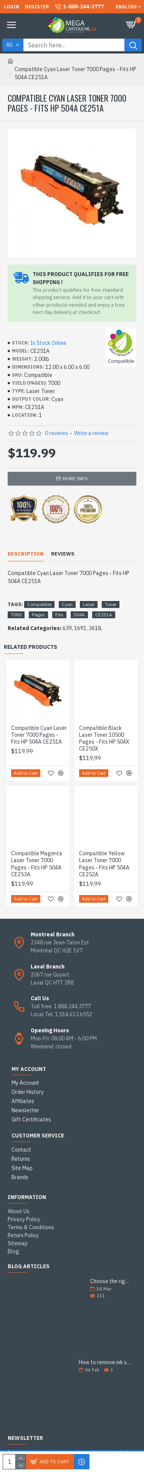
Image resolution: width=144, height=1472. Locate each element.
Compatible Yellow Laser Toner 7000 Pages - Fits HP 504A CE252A (104, 864)
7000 (16, 614)
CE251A (103, 614)
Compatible (39, 604)
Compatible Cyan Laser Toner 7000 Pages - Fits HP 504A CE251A (39, 735)
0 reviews (56, 433)
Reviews (62, 554)
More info (75, 478)
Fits (59, 614)
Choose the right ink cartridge (110, 1281)
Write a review (91, 433)
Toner (110, 604)
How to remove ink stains (105, 1362)
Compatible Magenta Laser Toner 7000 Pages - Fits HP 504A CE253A (36, 864)
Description (25, 554)
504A (79, 614)
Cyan (67, 604)
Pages (38, 614)
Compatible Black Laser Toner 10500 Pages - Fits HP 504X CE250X (104, 738)
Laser (88, 604)
